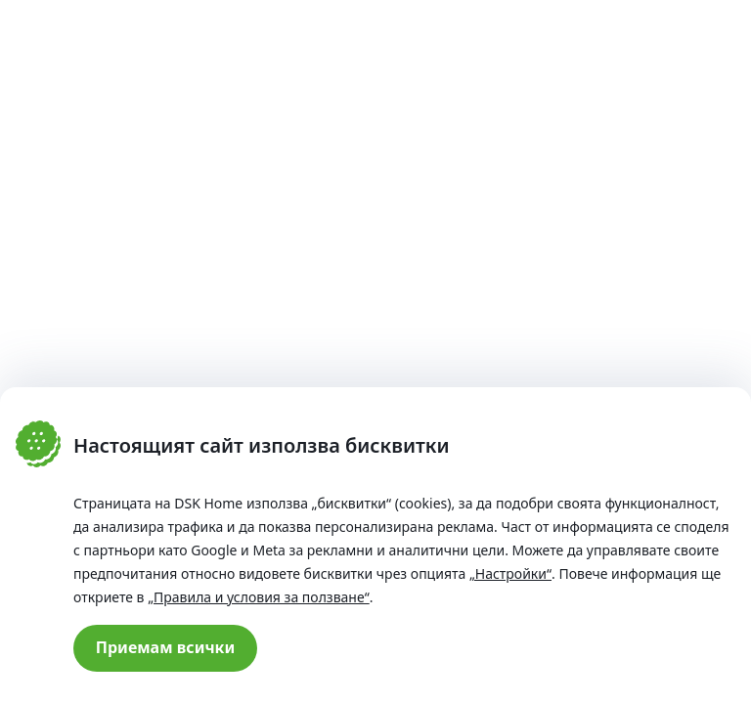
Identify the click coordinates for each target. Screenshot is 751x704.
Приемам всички (166, 647)
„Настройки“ (510, 573)
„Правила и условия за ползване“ (259, 597)
